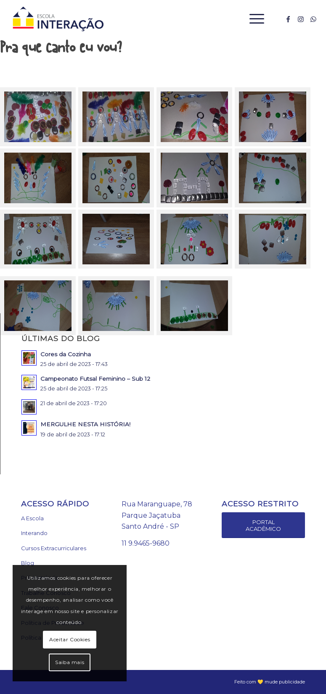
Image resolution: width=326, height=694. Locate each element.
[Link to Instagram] (300, 19)
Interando (34, 533)
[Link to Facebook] (288, 19)
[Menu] (252, 19)
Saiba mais (69, 662)
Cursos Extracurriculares (53, 548)
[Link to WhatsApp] (313, 19)
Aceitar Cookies (69, 639)
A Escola (32, 518)
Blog (27, 563)
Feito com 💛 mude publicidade (269, 682)
